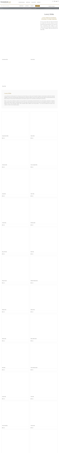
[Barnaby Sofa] (44, 209)
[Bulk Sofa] (15, 354)
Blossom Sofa (4, 280)
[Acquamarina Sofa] (15, 123)
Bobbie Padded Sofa (34, 280)
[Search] (2, 6)
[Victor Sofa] (15, 73)
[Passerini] (6, 1)
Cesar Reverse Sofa (34, 367)
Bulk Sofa (3, 367)
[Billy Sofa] (44, 238)
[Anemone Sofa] (15, 151)
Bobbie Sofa (4, 309)
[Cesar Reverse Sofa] (44, 354)
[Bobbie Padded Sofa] (44, 267)
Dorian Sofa (33, 59)
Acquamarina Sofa (5, 135)
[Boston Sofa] (44, 296)
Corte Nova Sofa (5, 59)
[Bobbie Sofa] (15, 296)
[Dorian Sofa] (44, 46)
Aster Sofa (32, 193)
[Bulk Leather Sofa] (44, 325)
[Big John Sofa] (15, 238)
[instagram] (54, 1)
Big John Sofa (4, 251)
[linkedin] (56, 1)
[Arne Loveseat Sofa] (44, 151)
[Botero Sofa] (15, 325)
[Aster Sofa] (44, 180)
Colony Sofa (33, 425)
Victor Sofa (4, 86)
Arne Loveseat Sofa (34, 164)
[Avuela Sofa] (15, 209)
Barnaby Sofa (33, 222)
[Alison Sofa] (44, 123)
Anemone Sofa (4, 164)
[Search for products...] (5, 6)
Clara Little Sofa (4, 425)
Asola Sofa (4, 193)
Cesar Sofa (4, 396)
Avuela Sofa (4, 222)
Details (4, 369)
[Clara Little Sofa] (15, 412)
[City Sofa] (44, 383)
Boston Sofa (33, 309)
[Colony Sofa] (44, 412)
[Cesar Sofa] (15, 383)
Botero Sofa (4, 338)
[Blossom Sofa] (15, 267)
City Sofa (32, 396)
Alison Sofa (32, 135)
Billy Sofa (32, 251)
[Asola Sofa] (15, 180)
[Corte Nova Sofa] (15, 46)
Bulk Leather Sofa (34, 338)
